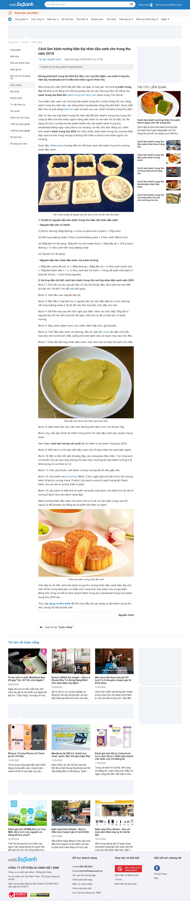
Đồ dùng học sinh (18, 144)
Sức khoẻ (111, 19)
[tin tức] (10, 19)
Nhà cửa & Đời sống (146, 19)
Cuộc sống (36, 19)
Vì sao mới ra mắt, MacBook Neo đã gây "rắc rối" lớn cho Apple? (26, 678)
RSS (156, 878)
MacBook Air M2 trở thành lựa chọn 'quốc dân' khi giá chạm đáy (71, 754)
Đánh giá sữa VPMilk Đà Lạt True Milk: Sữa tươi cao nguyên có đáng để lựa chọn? (27, 832)
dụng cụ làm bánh (60, 603)
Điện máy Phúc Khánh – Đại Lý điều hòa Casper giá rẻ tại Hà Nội (70, 830)
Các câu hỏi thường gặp (84, 875)
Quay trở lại (59, 627)
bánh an (68, 109)
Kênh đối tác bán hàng (125, 884)
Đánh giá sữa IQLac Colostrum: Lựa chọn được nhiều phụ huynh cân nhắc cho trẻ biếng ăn (114, 756)
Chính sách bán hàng (82, 880)
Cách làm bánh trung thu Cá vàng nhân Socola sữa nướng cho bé (150, 197)
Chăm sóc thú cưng (19, 117)
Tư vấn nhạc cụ (17, 104)
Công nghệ (20, 19)
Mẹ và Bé (81, 19)
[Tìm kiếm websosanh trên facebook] (157, 868)
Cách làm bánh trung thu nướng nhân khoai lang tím (150, 171)
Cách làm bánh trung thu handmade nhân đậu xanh (150, 184)
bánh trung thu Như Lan (82, 95)
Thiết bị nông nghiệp (20, 131)
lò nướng (71, 476)
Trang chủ (13, 42)
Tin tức (24, 42)
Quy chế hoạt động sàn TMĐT (87, 893)
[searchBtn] (131, 4)
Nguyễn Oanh (126, 615)
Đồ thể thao (67, 19)
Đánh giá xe (124, 19)
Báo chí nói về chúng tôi (20, 77)
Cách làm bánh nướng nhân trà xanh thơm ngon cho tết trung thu (158, 121)
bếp (72, 288)
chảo (106, 331)
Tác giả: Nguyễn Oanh (49, 59)
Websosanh (57, 145)
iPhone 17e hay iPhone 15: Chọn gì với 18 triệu (26, 754)
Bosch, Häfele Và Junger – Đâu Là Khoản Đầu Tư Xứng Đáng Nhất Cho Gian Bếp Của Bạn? (71, 680)
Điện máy (51, 19)
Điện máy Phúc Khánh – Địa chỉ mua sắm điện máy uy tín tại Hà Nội (112, 832)
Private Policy (160, 874)
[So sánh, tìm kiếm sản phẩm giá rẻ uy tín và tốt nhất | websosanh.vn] (21, 4)
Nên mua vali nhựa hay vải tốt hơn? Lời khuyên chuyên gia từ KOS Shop (113, 680)
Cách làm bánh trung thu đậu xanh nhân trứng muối (150, 157)
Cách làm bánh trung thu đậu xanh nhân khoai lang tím (151, 144)
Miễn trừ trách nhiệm (82, 884)
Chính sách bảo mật (82, 888)
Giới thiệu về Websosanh (127, 875)
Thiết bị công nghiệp (20, 124)
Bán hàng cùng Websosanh (169, 5)
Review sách (97, 19)
